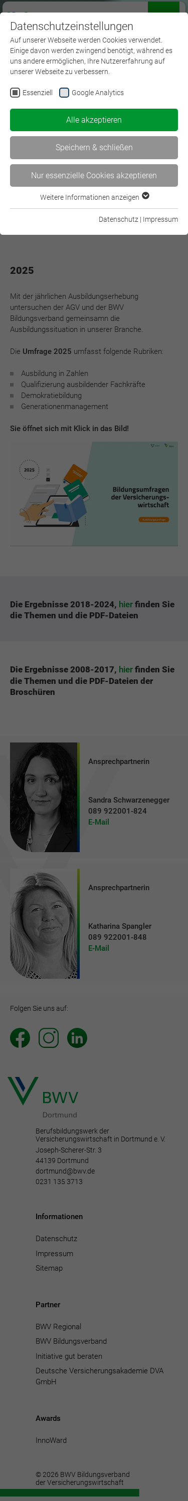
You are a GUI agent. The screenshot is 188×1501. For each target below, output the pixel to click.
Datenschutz (118, 219)
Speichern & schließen (94, 147)
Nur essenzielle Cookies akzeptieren (94, 175)
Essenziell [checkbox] (38, 93)
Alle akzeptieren (94, 120)
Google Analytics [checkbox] (98, 93)
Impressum (160, 219)
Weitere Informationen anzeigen (94, 197)
